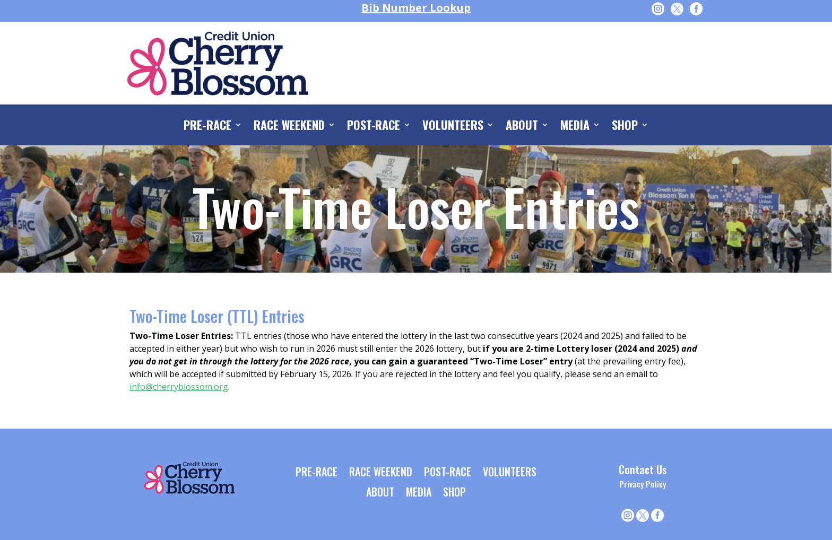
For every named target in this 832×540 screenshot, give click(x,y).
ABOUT (522, 127)
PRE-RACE (207, 127)
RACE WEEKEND (289, 127)
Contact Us (643, 469)
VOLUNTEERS (452, 127)
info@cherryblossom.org (178, 387)
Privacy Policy (642, 484)
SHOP (625, 127)
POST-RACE (374, 127)
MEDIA (575, 127)
